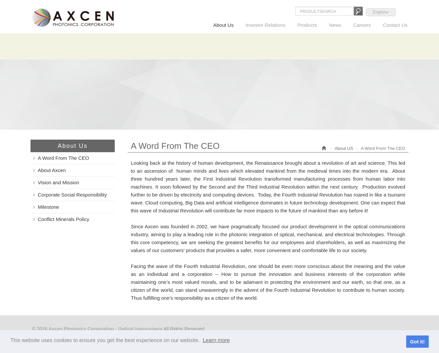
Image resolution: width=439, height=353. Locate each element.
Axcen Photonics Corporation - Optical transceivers (73, 17)
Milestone (48, 207)
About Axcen (52, 170)
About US (344, 148)
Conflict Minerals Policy (63, 219)
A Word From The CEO (63, 158)
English (381, 12)
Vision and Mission (58, 182)
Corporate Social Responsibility (72, 195)
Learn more (216, 340)
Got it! (417, 341)
